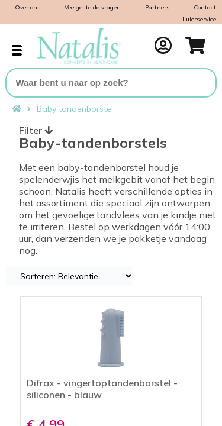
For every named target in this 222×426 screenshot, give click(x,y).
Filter (36, 130)
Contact (205, 7)
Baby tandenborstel (75, 109)
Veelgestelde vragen (93, 7)
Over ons (28, 7)
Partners (157, 7)
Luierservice (199, 19)
